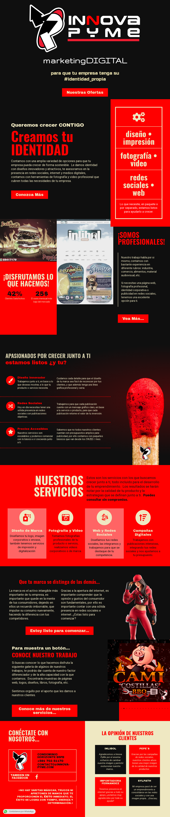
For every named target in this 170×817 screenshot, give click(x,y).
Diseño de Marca (27, 531)
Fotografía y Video (66, 531)
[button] (85, 92)
